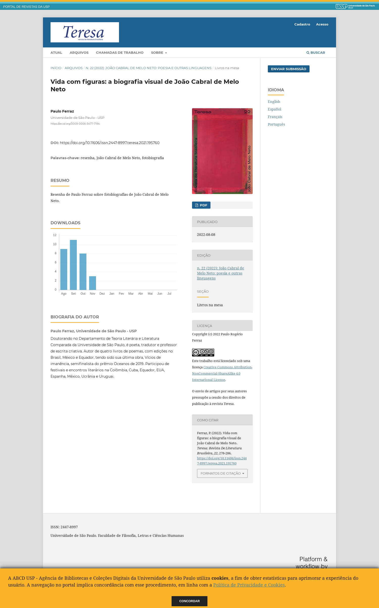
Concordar (189, 601)
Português (276, 124)
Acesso (322, 24)
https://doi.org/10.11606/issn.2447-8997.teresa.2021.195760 (109, 143)
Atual (56, 52)
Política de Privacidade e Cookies (249, 585)
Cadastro (302, 24)
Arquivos (79, 52)
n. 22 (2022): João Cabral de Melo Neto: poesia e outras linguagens (148, 68)
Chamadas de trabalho (120, 52)
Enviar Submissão (288, 69)
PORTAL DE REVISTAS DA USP (26, 7)
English (274, 101)
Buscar (315, 52)
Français (275, 116)
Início (56, 68)
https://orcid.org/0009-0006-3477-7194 (75, 123)
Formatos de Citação (221, 473)
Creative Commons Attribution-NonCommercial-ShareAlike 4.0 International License (222, 373)
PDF (203, 205)
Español (274, 109)
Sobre (157, 52)
